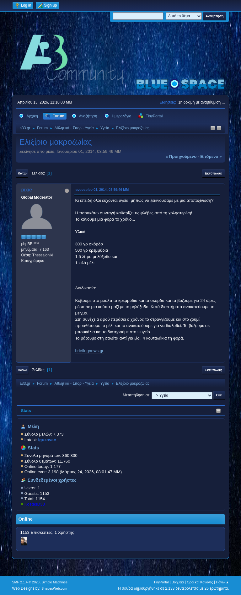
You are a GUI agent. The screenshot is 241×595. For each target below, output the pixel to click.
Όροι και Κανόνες (200, 582)
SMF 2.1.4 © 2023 (26, 582)
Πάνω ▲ (222, 582)
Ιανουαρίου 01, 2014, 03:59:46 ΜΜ (101, 189)
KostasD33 (34, 504)
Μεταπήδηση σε (136, 395)
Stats (26, 410)
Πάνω (22, 370)
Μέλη (33, 426)
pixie (26, 190)
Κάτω (22, 173)
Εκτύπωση (213, 173)
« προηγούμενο (181, 156)
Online (25, 519)
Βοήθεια (178, 582)
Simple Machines (54, 582)
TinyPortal (161, 582)
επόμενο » (211, 156)
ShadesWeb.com (54, 588)
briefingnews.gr (89, 350)
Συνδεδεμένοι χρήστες (52, 480)
